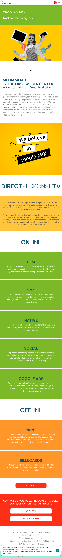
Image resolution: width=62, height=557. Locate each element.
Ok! (57, 550)
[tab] (30, 70)
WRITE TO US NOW (31, 518)
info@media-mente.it (34, 538)
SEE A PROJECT (31, 485)
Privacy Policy (10, 553)
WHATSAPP (31, 511)
